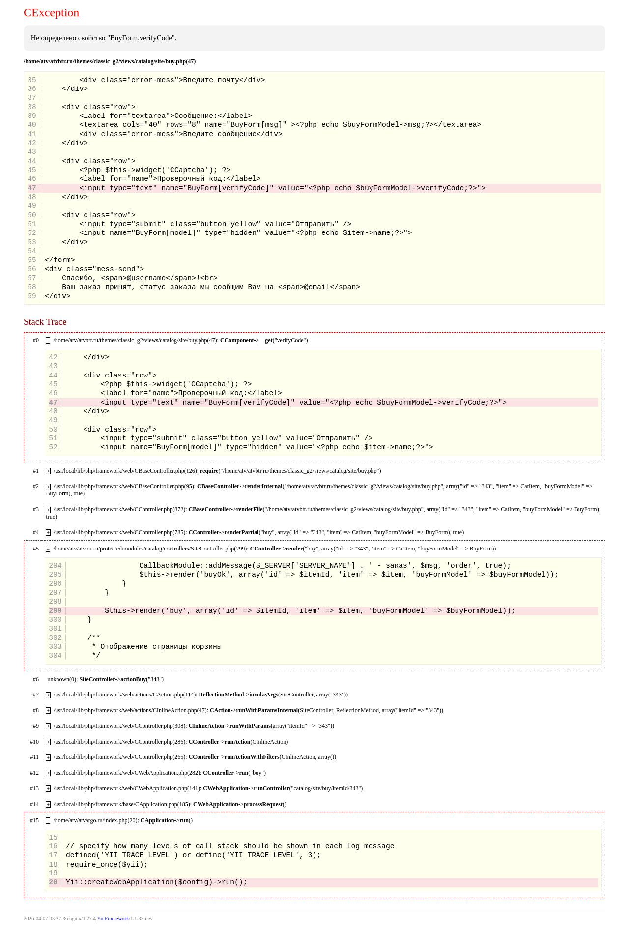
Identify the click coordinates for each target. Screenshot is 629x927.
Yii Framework (113, 918)
